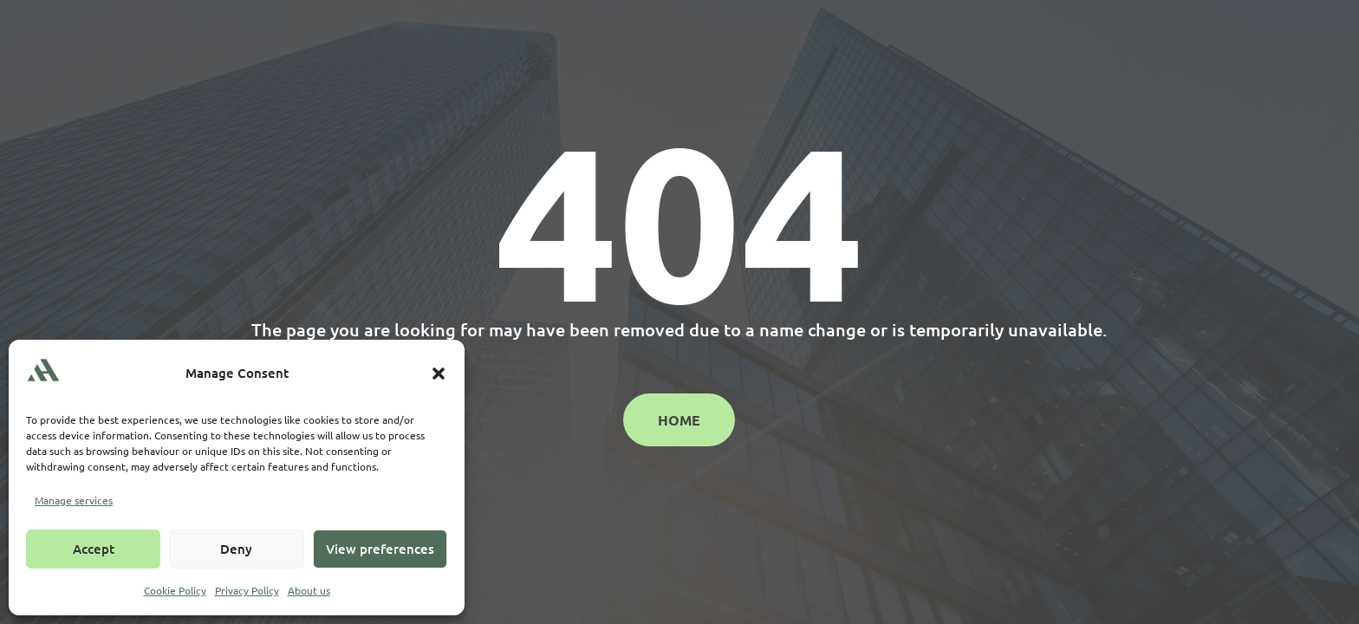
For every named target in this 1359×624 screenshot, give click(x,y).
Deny (236, 548)
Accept (93, 548)
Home (679, 420)
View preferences (380, 548)
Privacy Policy (247, 590)
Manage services (74, 500)
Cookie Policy (175, 590)
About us (309, 590)
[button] (438, 373)
